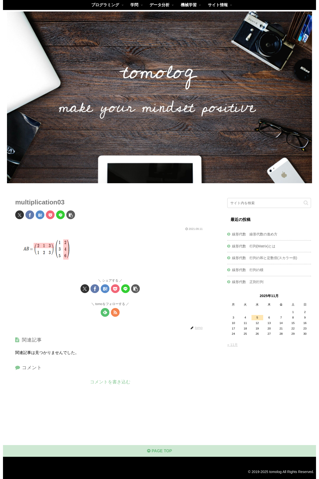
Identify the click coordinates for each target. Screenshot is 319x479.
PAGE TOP (159, 451)
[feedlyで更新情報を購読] (105, 312)
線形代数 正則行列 (247, 282)
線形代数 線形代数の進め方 (254, 234)
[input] (269, 203)
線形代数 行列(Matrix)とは (254, 246)
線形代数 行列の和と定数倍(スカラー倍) (264, 258)
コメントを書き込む (110, 381)
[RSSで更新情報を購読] (115, 312)
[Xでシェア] (19, 214)
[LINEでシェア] (60, 214)
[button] (70, 214)
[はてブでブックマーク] (40, 214)
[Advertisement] (269, 388)
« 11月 (232, 345)
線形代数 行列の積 (247, 270)
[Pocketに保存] (50, 214)
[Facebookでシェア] (29, 214)
